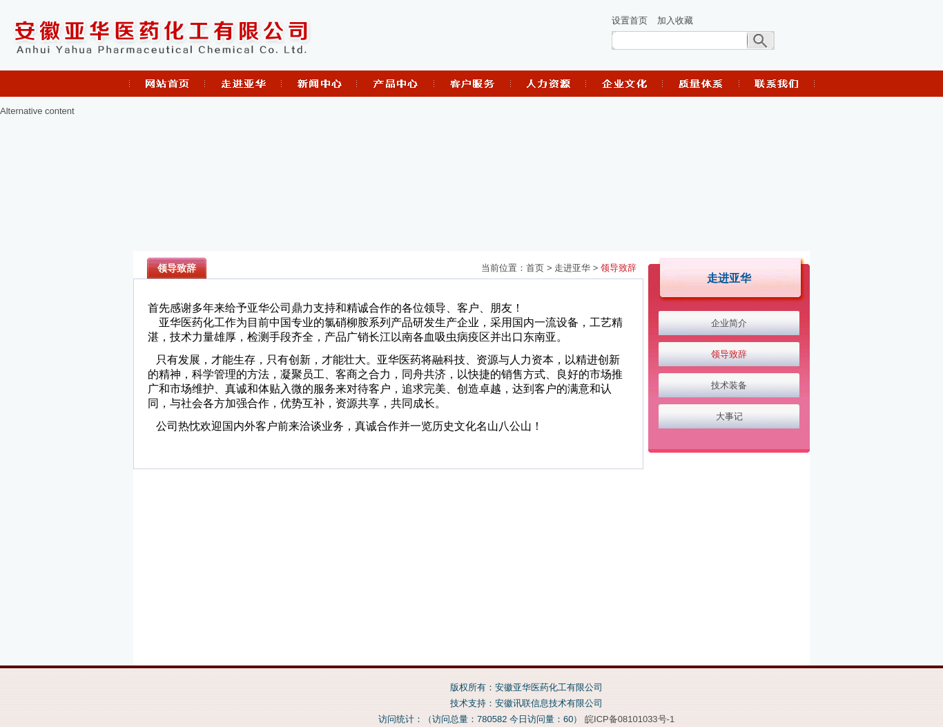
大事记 (729, 416)
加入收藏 (675, 20)
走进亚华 (572, 268)
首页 (535, 268)
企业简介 (729, 323)
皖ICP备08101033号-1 (629, 719)
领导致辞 (618, 268)
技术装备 (729, 385)
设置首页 (630, 20)
